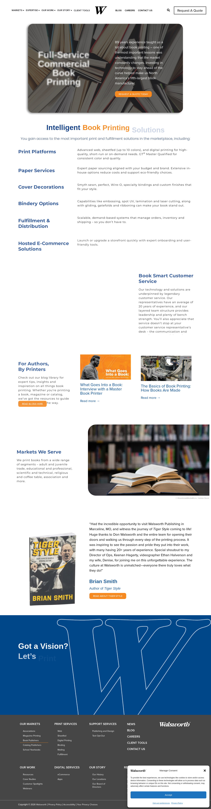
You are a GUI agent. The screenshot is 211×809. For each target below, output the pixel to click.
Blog (118, 10)
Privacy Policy (177, 803)
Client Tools (137, 743)
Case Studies (29, 779)
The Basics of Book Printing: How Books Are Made (166, 388)
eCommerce (64, 774)
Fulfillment (63, 754)
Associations (29, 731)
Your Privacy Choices (87, 804)
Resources (28, 774)
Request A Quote (190, 10)
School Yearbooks (31, 749)
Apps (60, 779)
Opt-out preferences (161, 803)
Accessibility (69, 804)
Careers (130, 10)
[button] (204, 770)
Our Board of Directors (98, 785)
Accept (168, 795)
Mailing (61, 749)
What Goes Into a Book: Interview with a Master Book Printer (101, 389)
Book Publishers (31, 740)
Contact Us (145, 10)
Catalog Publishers (32, 745)
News (131, 724)
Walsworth (41, 804)
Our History (98, 774)
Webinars (27, 788)
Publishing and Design (103, 731)
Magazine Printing (32, 735)
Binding (61, 745)
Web (60, 731)
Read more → (90, 401)
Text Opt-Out (98, 735)
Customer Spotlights (33, 783)
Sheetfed (62, 735)
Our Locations (99, 779)
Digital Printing (65, 740)
